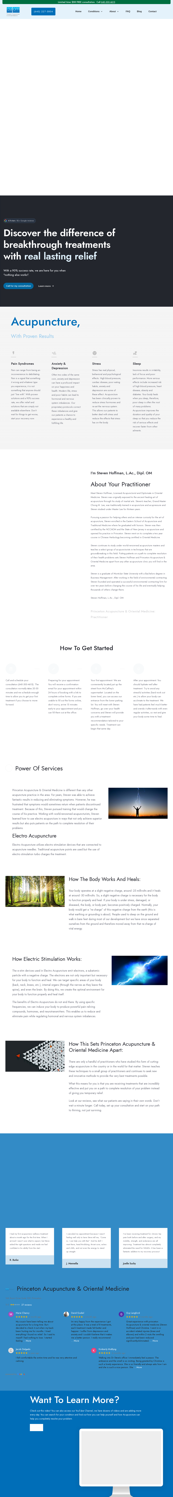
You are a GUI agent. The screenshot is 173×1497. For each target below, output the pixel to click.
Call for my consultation (18, 109)
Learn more (46, 109)
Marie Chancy (22, 1136)
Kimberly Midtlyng (107, 1173)
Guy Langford (133, 1136)
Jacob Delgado (23, 1173)
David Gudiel (77, 1136)
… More (27, 1164)
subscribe (148, 1450)
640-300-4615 (108, 2)
